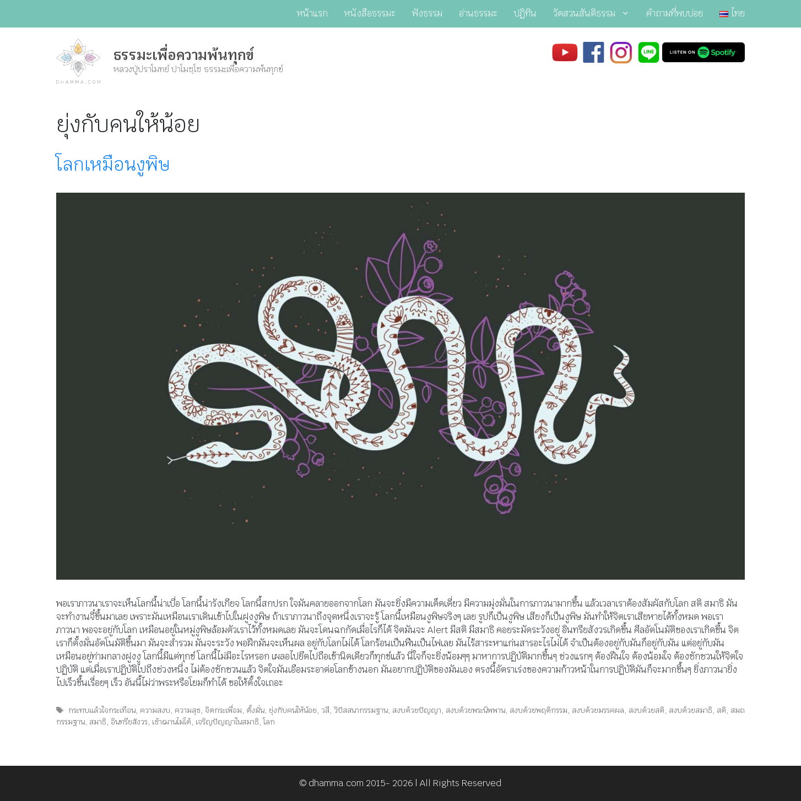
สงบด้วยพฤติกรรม (538, 710)
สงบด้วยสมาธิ (690, 710)
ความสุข (188, 710)
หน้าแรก (312, 13)
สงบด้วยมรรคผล (598, 710)
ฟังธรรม (427, 13)
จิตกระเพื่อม (223, 710)
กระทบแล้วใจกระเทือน (102, 710)
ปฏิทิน (525, 13)
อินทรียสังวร (129, 722)
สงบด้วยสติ (646, 710)
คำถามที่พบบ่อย (674, 13)
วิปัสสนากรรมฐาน (361, 710)
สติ (721, 710)
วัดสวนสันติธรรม (595, 14)
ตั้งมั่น (255, 710)
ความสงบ (155, 710)
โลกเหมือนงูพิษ (113, 164)
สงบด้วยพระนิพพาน (475, 710)
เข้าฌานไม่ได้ (171, 722)
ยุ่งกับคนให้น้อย (293, 710)
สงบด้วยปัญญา (416, 710)
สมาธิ (97, 722)
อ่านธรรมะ (478, 13)
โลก (269, 722)
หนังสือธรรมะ (370, 13)
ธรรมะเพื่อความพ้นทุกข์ (183, 55)
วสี (325, 710)
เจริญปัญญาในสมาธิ (227, 722)
